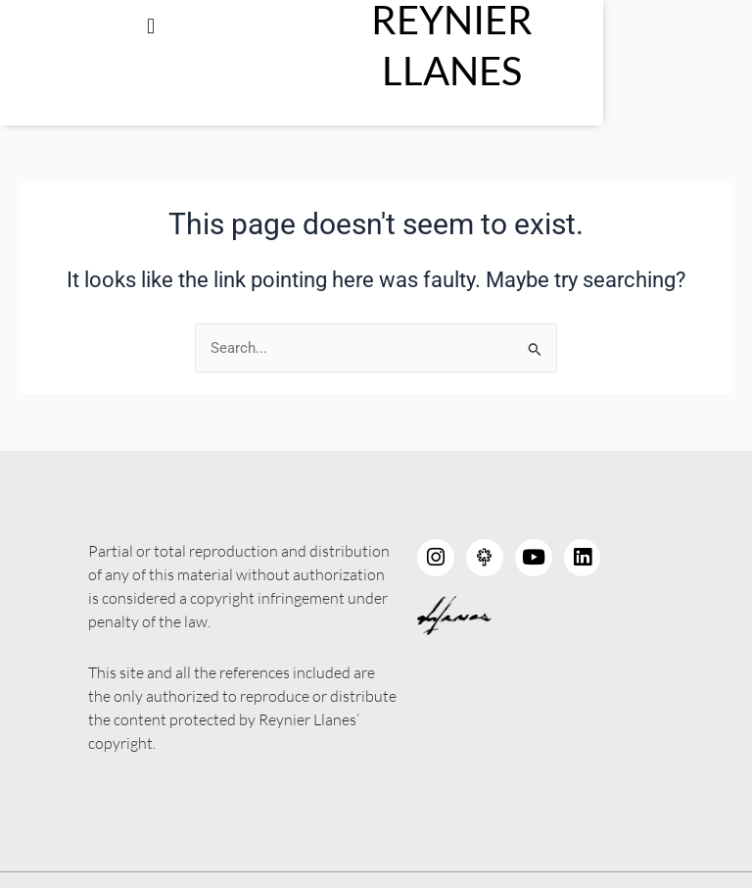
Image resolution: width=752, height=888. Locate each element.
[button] (187, 26)
